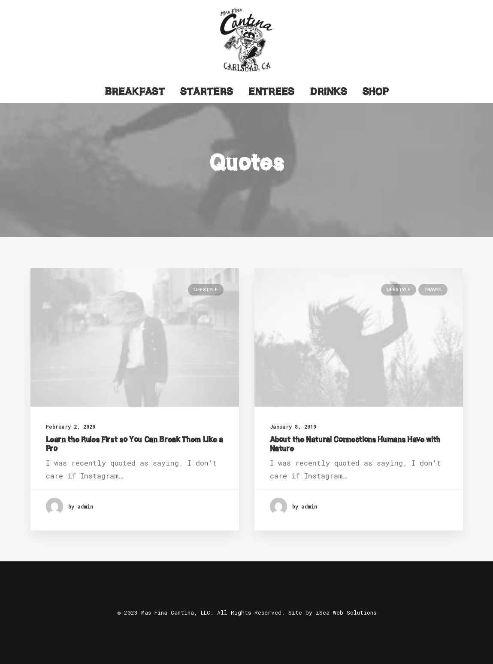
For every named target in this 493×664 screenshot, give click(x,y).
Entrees (271, 91)
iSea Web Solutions (346, 612)
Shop (376, 91)
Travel (433, 289)
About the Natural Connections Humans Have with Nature (355, 443)
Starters (206, 91)
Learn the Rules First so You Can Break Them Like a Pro (134, 443)
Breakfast (135, 91)
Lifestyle (206, 289)
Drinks (328, 91)
